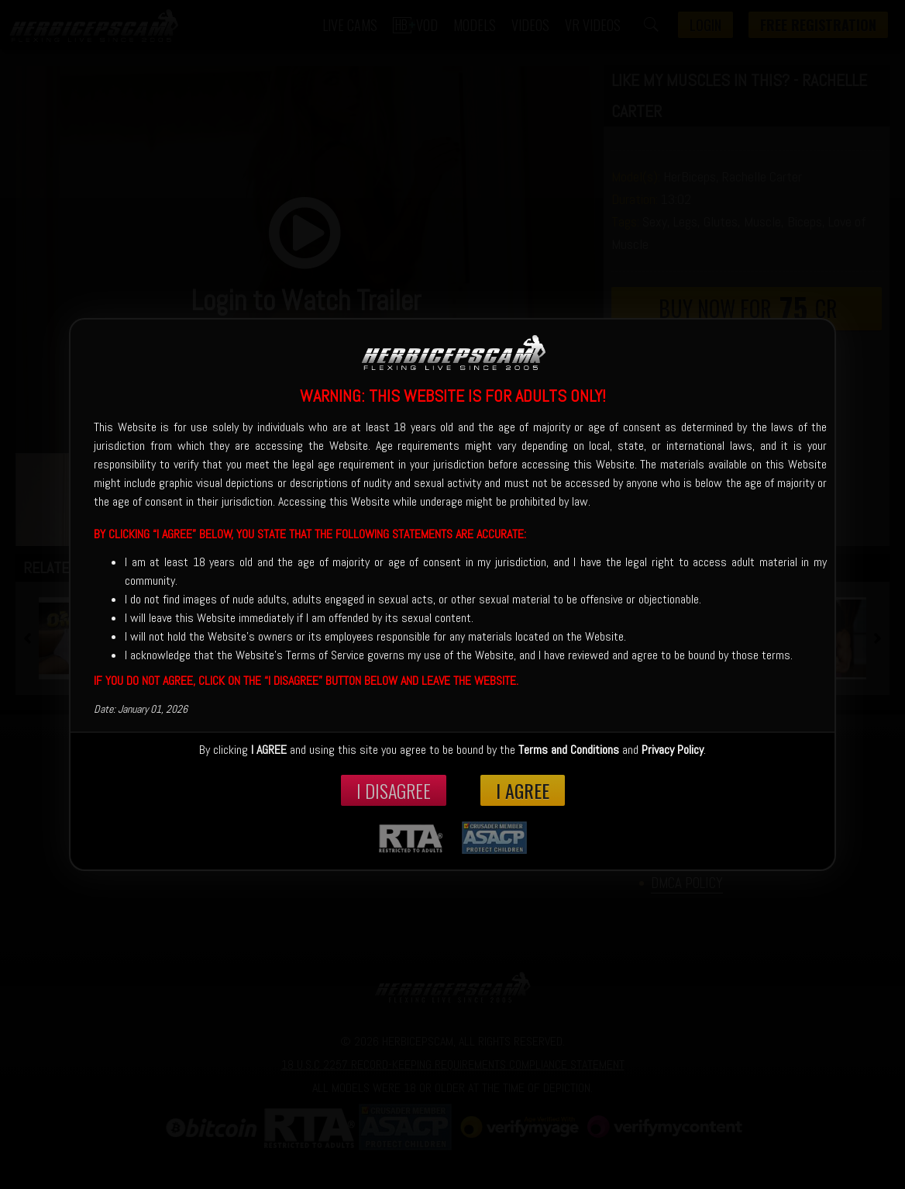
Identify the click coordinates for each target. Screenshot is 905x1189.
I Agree (522, 790)
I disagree (393, 790)
